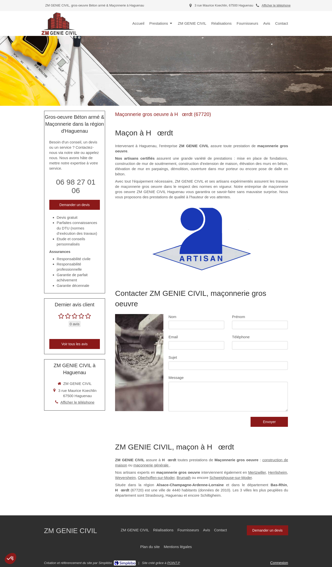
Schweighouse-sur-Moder (230, 477)
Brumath (184, 477)
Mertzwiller (257, 472)
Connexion (279, 563)
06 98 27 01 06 (75, 186)
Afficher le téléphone (276, 5)
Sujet (172, 357)
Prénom (238, 317)
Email (173, 337)
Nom (172, 317)
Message (176, 377)
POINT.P (173, 563)
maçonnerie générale (151, 465)
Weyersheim (125, 477)
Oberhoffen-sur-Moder (156, 477)
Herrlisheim (277, 472)
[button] (10, 559)
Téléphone (241, 337)
